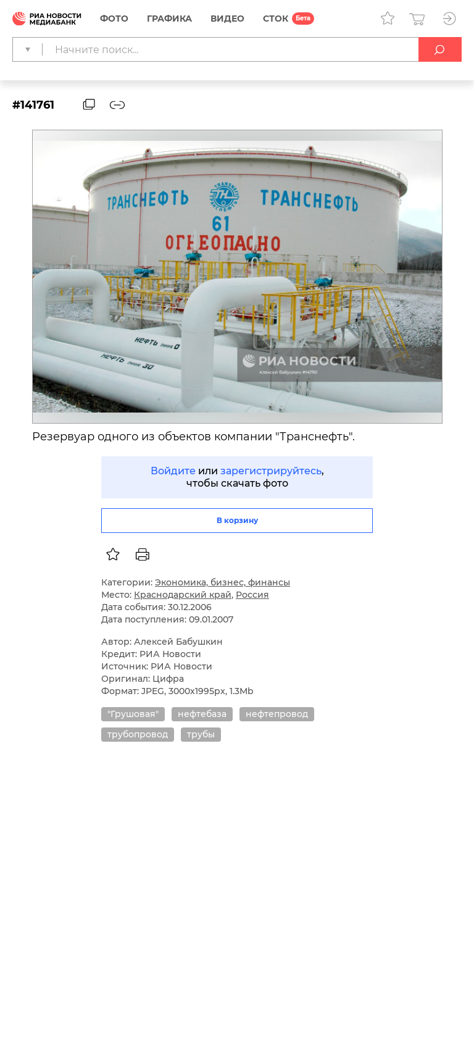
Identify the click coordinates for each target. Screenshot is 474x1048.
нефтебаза (202, 713)
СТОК (275, 18)
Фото (114, 18)
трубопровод (137, 734)
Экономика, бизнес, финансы (222, 582)
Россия (252, 594)
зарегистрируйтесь (271, 471)
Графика (169, 18)
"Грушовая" (133, 713)
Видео (227, 18)
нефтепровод (277, 713)
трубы (201, 734)
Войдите (173, 471)
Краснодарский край (182, 594)
